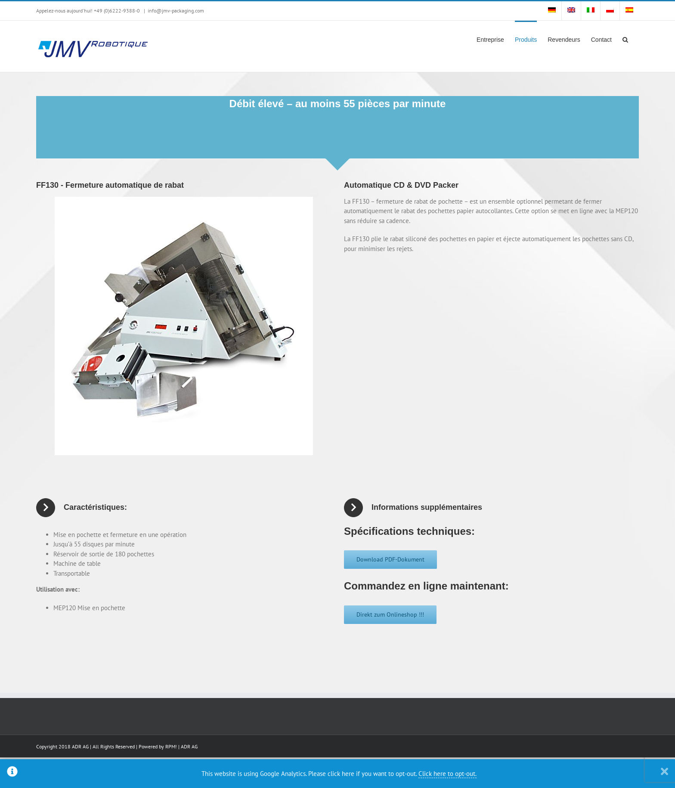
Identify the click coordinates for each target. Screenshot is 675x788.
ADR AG (189, 746)
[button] (625, 39)
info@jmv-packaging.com (176, 10)
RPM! (171, 746)
